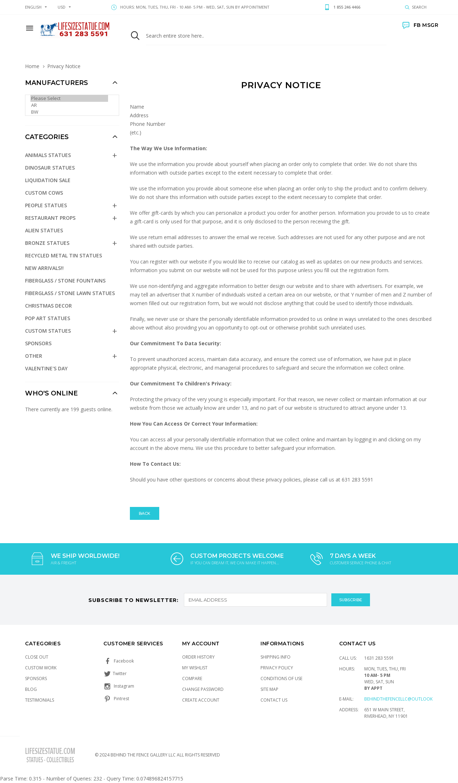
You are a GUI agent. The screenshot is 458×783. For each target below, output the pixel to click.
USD (61, 7)
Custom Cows (44, 192)
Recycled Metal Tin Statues (63, 255)
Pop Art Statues (47, 318)
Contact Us (273, 700)
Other (33, 355)
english (33, 7)
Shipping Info (275, 657)
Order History (198, 657)
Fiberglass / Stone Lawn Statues (70, 293)
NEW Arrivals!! (44, 268)
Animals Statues (48, 155)
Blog (31, 689)
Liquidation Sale (47, 180)
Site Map (269, 689)
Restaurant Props (50, 217)
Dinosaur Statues (50, 167)
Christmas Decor (48, 305)
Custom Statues (48, 330)
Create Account (200, 700)
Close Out (36, 657)
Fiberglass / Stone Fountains (65, 280)
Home (32, 66)
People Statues (46, 205)
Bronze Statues (47, 242)
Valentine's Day (46, 368)
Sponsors (38, 343)
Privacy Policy (276, 668)
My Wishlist (195, 668)
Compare (192, 678)
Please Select (69, 98)
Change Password (203, 689)
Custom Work (41, 668)
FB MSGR (420, 25)
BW (69, 112)
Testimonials (39, 700)
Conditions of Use (281, 678)
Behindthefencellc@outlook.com (404, 699)
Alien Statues (44, 230)
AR (69, 105)
